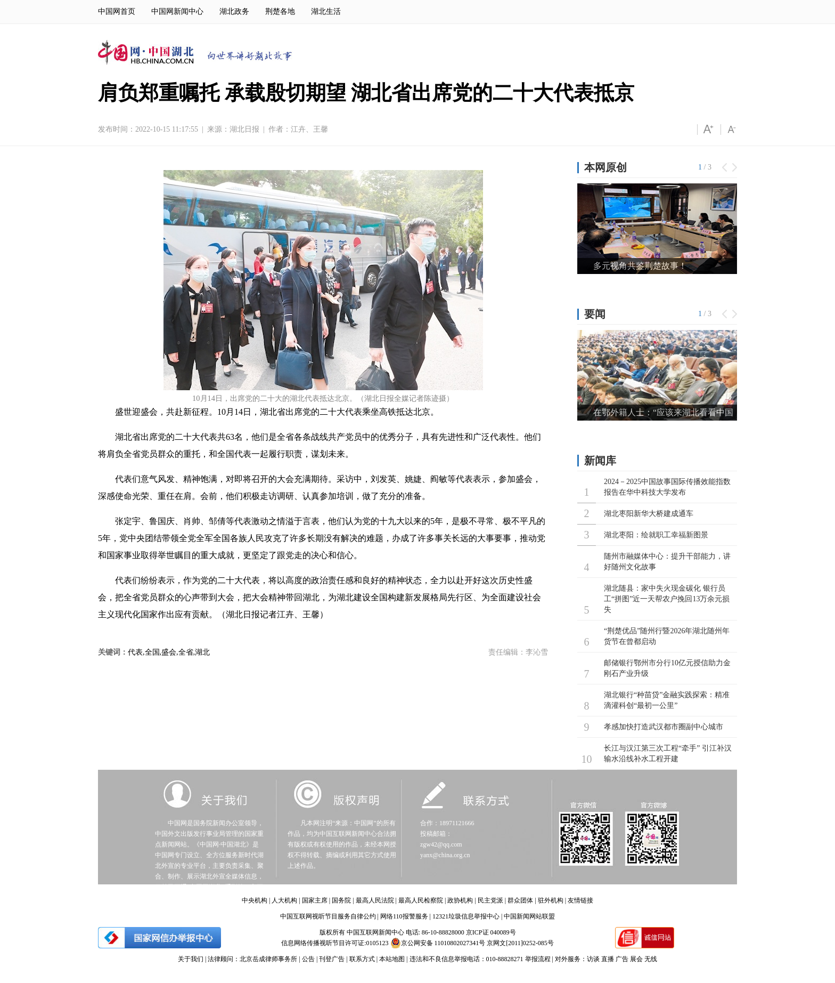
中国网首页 (116, 11)
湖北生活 (326, 11)
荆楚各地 (280, 11)
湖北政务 (234, 11)
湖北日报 (244, 129)
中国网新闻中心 (177, 11)
